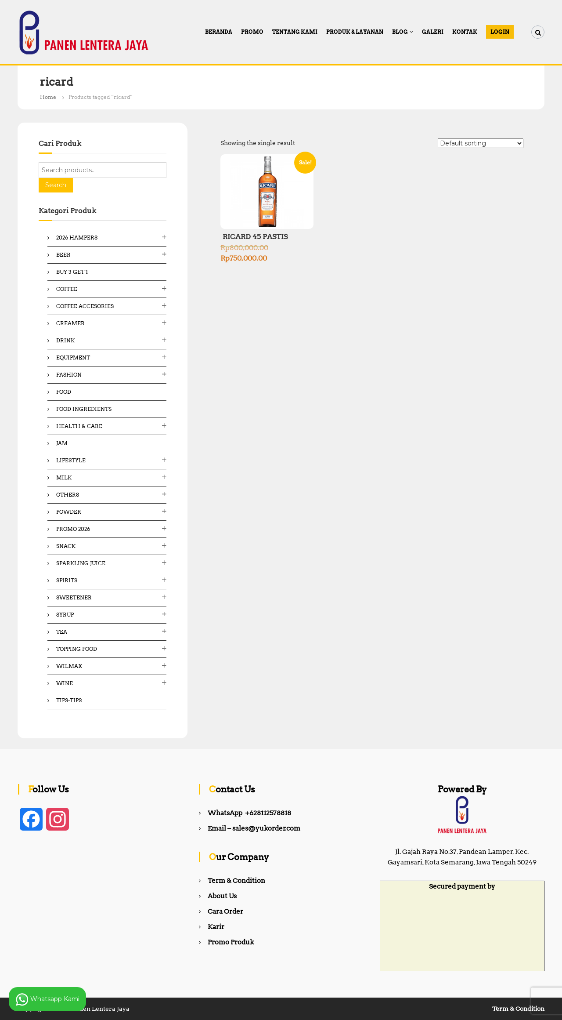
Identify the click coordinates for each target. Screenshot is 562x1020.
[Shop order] (480, 143)
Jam (62, 443)
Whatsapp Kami (47, 999)
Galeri (432, 32)
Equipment (73, 357)
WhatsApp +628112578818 (249, 813)
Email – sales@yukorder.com (254, 828)
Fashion (69, 374)
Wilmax (69, 666)
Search (55, 185)
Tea (61, 631)
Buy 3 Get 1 (72, 272)
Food (63, 391)
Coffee (66, 289)
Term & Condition (236, 881)
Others (67, 494)
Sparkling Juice (80, 563)
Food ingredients (84, 409)
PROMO (252, 32)
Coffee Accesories (85, 306)
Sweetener (74, 597)
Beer (63, 254)
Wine (64, 683)
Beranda (218, 32)
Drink (65, 340)
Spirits (66, 580)
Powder (68, 511)
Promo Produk (231, 942)
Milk (64, 477)
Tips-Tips (69, 700)
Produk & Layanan (354, 32)
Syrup (65, 614)
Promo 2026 (73, 529)
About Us (222, 896)
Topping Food (76, 649)
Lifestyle (71, 460)
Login (499, 32)
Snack (66, 546)
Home (48, 97)
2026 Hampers (76, 237)
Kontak (464, 32)
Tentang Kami (294, 32)
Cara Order (225, 911)
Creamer (70, 323)
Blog (400, 32)
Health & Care (79, 426)
